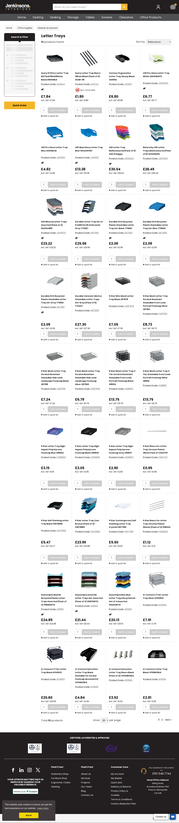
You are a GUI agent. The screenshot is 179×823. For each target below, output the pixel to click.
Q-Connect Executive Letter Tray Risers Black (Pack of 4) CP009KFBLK (121, 672)
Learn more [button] (43, 808)
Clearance (126, 17)
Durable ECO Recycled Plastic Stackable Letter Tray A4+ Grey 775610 (53, 299)
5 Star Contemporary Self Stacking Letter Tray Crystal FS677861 (122, 524)
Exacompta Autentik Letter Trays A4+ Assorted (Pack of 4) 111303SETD (89, 598)
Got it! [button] (29, 815)
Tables (90, 17)
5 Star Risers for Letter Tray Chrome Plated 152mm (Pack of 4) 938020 (156, 524)
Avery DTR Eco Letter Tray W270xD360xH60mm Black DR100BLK (54, 76)
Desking (55, 17)
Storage (73, 17)
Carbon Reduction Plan (123, 803)
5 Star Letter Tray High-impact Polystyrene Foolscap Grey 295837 (121, 449)
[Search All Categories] (90, 7)
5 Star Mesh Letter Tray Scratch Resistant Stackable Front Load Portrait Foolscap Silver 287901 (155, 303)
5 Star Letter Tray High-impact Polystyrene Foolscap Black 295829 (87, 449)
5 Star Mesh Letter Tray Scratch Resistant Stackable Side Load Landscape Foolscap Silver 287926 (87, 378)
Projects (85, 782)
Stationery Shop (60, 774)
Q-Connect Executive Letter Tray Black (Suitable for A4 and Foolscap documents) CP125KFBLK (86, 676)
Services (85, 778)
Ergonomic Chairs (60, 782)
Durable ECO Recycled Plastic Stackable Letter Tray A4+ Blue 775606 (155, 225)
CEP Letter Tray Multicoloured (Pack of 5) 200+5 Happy (122, 150)
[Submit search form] (124, 7)
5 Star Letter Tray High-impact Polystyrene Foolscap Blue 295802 (53, 449)
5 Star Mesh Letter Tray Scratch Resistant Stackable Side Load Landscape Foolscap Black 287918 (55, 378)
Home (22, 17)
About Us (86, 774)
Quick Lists (116, 782)
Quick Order (20, 105)
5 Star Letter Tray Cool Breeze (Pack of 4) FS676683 (87, 524)
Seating (38, 17)
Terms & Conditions (121, 799)
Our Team (86, 786)
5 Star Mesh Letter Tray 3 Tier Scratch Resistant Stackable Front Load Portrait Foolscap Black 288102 (122, 378)
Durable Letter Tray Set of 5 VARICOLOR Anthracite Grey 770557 (89, 225)
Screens (106, 17)
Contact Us (87, 795)
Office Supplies (25, 28)
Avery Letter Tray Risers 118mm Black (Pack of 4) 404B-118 (87, 76)
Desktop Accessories (48, 28)
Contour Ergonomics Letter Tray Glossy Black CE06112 (122, 76)
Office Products (150, 17)
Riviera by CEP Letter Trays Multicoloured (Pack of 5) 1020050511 (157, 150)
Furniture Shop (59, 778)
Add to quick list (49, 116)
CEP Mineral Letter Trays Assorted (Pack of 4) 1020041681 (54, 225)
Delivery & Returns (121, 786)
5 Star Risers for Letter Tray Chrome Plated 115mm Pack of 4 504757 (155, 449)
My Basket (116, 778)
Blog (83, 791)
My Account (117, 774)
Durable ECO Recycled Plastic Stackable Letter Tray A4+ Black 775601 (121, 225)
